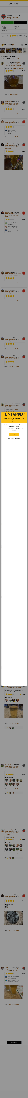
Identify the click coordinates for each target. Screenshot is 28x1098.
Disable (14, 434)
